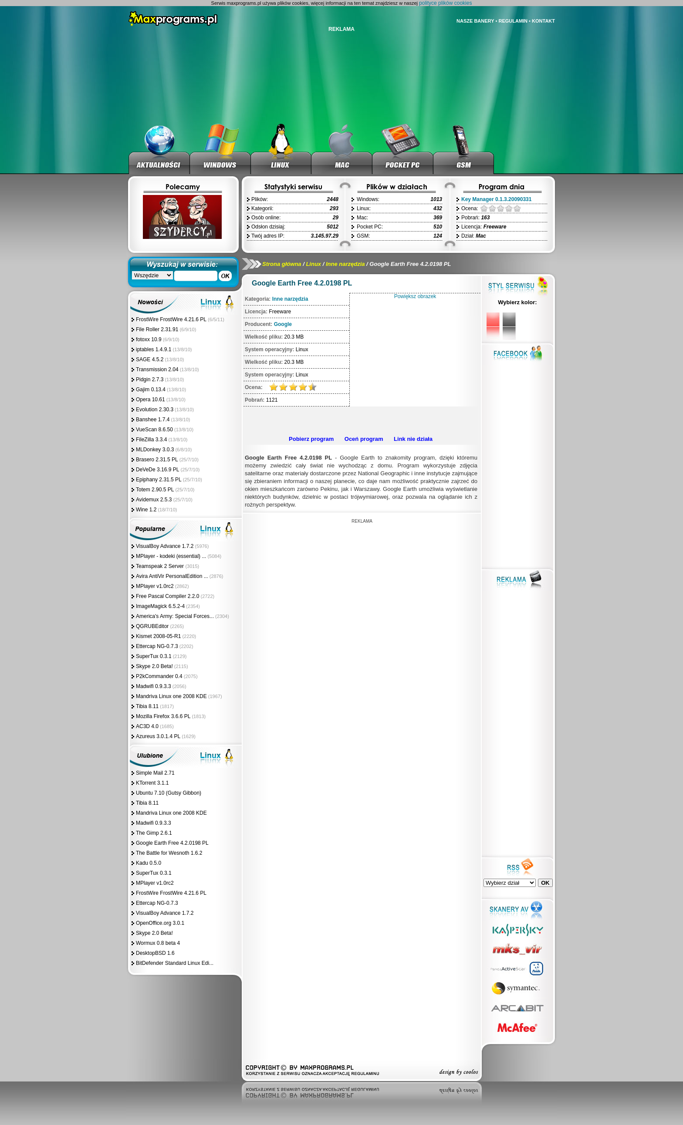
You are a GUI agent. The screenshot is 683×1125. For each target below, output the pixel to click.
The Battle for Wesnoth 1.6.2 (169, 853)
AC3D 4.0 (147, 726)
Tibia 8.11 (147, 706)
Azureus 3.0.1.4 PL (158, 736)
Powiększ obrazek (415, 296)
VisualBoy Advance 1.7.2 (165, 546)
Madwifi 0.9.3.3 (153, 686)
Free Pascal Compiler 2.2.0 (167, 596)
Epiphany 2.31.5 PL (159, 480)
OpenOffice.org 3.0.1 (160, 923)
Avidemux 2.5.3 (154, 500)
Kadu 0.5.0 (148, 863)
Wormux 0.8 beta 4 (158, 943)
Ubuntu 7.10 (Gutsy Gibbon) (168, 793)
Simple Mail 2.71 (155, 773)
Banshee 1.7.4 (152, 419)
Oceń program (364, 439)
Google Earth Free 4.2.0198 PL (172, 843)
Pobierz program (311, 439)
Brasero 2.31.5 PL (157, 460)
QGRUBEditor (152, 626)
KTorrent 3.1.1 (152, 783)
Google (283, 324)
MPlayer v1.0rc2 (155, 586)
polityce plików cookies (445, 3)
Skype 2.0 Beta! (154, 666)
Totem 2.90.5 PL (155, 490)
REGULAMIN (512, 21)
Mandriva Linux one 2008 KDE (171, 696)
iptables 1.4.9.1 (153, 349)
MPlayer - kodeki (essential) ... (171, 556)
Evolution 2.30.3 (154, 409)
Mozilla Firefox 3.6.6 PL (163, 716)
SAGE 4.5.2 (149, 359)
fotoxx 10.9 (149, 339)
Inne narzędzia (345, 264)
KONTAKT (543, 21)
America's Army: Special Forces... (175, 616)
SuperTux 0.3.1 (154, 656)
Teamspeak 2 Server (160, 566)
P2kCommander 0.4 (159, 676)
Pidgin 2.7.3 (149, 379)
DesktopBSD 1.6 (155, 953)
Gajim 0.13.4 (151, 389)
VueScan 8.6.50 (154, 429)
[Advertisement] (361, 419)
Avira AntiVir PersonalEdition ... (172, 576)
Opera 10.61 (150, 399)
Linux (313, 264)
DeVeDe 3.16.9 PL (157, 470)
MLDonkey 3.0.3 (155, 450)
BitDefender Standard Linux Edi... (174, 963)
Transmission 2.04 (157, 369)
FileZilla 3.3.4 (151, 440)
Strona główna (281, 264)
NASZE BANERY (475, 21)
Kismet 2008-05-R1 (158, 636)
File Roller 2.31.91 (157, 329)
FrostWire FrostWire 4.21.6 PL (171, 319)
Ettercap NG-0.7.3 (157, 646)
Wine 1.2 (146, 510)
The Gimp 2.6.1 (154, 833)
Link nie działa (413, 439)
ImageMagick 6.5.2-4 (160, 606)
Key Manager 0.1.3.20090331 (496, 199)
